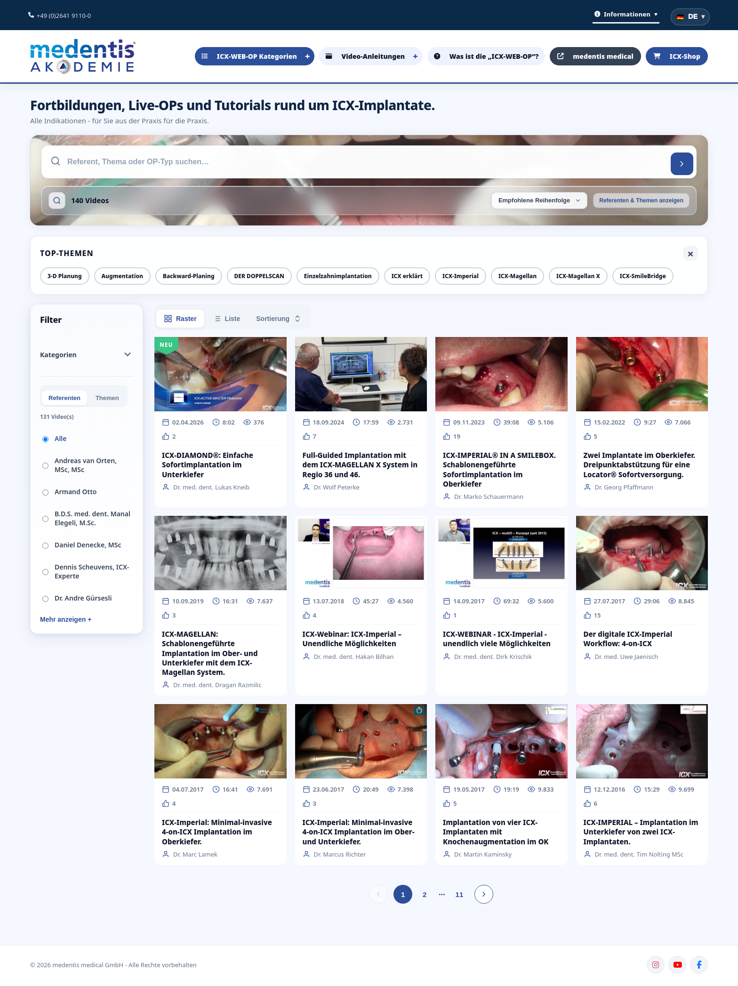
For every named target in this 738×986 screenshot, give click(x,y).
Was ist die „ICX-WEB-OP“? (486, 56)
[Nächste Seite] (483, 894)
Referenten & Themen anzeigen (641, 200)
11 (460, 894)
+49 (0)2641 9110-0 (64, 15)
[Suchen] (682, 163)
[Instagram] (656, 965)
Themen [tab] (107, 397)
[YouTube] (677, 965)
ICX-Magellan (517, 276)
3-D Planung (65, 276)
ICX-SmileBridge (643, 276)
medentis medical (595, 56)
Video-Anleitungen (365, 56)
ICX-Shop (676, 56)
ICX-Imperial (460, 276)
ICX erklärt (407, 276)
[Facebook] (699, 965)
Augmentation (122, 276)
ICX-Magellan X (578, 276)
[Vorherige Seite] (378, 894)
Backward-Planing (189, 276)
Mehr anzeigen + (65, 619)
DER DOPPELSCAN (259, 276)
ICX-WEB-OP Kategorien (249, 56)
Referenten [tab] (64, 397)
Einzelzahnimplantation (338, 276)
